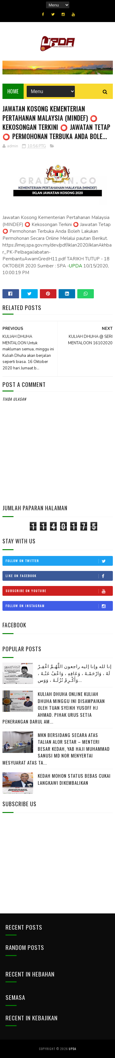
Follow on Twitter (59, 560)
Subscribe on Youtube (59, 590)
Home (13, 91)
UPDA (75, 266)
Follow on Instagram (59, 605)
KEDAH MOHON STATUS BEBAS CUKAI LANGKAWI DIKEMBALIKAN (74, 779)
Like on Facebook (59, 575)
